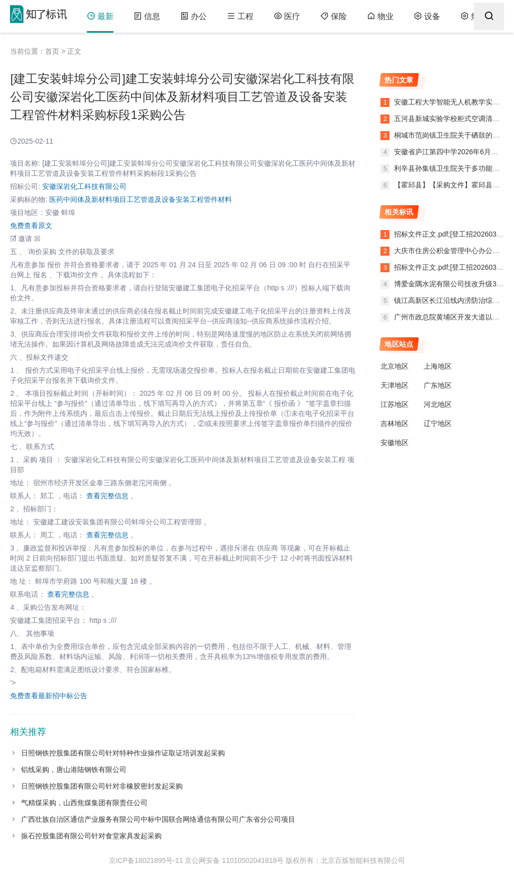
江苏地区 (394, 404)
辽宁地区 (438, 423)
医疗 (287, 16)
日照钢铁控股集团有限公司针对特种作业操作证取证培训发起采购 (123, 753)
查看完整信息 (107, 496)
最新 (100, 16)
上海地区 (438, 366)
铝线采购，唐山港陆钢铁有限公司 (73, 769)
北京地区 (394, 366)
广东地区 (438, 385)
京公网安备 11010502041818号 (234, 860)
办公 (193, 16)
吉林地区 (394, 423)
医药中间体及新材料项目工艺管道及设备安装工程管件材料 (140, 199)
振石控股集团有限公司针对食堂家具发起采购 (91, 836)
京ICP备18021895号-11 (146, 860)
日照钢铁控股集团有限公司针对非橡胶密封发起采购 (102, 786)
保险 (333, 16)
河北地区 (438, 404)
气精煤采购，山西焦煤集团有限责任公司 (84, 803)
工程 (240, 16)
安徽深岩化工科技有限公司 (84, 186)
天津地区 (394, 385)
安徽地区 (394, 443)
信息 (147, 16)
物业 (380, 16)
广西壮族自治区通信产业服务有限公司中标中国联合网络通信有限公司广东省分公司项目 (158, 819)
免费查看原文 (31, 226)
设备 (427, 16)
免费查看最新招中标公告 (48, 696)
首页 (52, 51)
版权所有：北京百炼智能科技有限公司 (345, 860)
